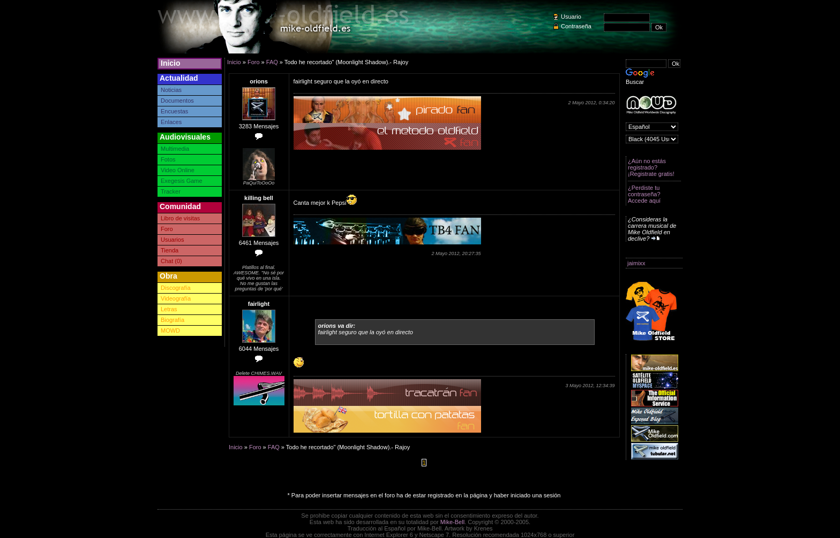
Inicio (171, 63)
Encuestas (174, 111)
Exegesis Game (181, 181)
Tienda (169, 250)
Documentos (177, 100)
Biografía (172, 320)
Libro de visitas (180, 218)
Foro (167, 229)
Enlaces (171, 122)
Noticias (171, 90)
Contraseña (576, 26)
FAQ (272, 62)
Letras (169, 309)
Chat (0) (171, 261)
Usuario (571, 16)
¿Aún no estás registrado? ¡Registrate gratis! (651, 167)
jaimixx (636, 263)
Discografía (176, 288)
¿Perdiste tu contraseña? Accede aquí (644, 194)
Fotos (168, 159)
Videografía (176, 298)
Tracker (171, 191)
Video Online (177, 170)
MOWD (170, 330)
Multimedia (175, 148)
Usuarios (172, 239)
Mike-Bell (452, 522)
